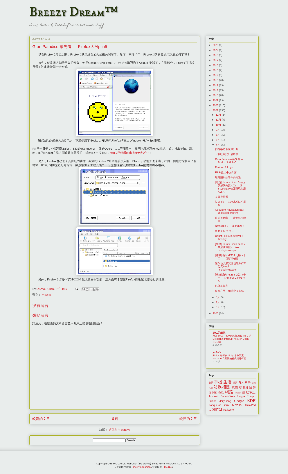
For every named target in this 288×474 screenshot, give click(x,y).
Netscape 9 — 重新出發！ (230, 225)
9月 (218, 129)
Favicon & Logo (224, 167)
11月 (219, 119)
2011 (216, 90)
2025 (216, 45)
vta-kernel (228, 409)
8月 (218, 134)
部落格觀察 (221, 285)
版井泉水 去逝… (224, 231)
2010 (216, 95)
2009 (216, 100)
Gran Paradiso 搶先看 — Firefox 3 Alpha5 (229, 161)
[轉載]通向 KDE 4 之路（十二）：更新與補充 (230, 257)
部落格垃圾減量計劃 (226, 149)
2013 (216, 80)
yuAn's (217, 352)
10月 (219, 124)
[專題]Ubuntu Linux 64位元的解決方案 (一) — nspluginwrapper (230, 247)
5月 (218, 297)
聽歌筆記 (249, 392)
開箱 (214, 392)
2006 (216, 313)
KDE (251, 400)
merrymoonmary (142, 466)
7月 (218, 139)
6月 (218, 144)
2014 (216, 75)
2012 (216, 85)
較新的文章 (41, 418)
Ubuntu (215, 409)
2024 (216, 50)
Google (239, 401)
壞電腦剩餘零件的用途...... (230, 177)
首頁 (114, 418)
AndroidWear (228, 396)
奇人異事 (244, 382)
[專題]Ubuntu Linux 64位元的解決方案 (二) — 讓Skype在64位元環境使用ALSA (230, 187)
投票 (235, 382)
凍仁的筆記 (219, 332)
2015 (216, 70)
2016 (216, 65)
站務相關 (222, 387)
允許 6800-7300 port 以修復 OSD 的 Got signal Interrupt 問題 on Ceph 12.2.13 (232, 339)
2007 (216, 110)
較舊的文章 (188, 418)
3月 (218, 307)
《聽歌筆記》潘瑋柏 (226, 154)
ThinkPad (250, 405)
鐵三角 (238, 392)
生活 (227, 382)
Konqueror (215, 405)
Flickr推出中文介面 (226, 172)
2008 (216, 105)
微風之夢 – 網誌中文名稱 (229, 290)
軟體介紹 (245, 387)
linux (226, 405)
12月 (219, 114)
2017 (216, 60)
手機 (218, 382)
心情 (211, 382)
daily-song (225, 401)
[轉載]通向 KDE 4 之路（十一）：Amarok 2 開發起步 (230, 277)
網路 (229, 392)
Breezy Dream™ (73, 12)
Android (214, 396)
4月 (218, 302)
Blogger (241, 396)
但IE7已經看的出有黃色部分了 (130, 152)
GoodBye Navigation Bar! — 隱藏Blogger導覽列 (231, 211)
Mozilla (46, 294)
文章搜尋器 (221, 196)
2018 (216, 55)
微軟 (221, 392)
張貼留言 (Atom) (119, 429)
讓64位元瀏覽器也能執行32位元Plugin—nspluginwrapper (230, 266)
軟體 (235, 387)
